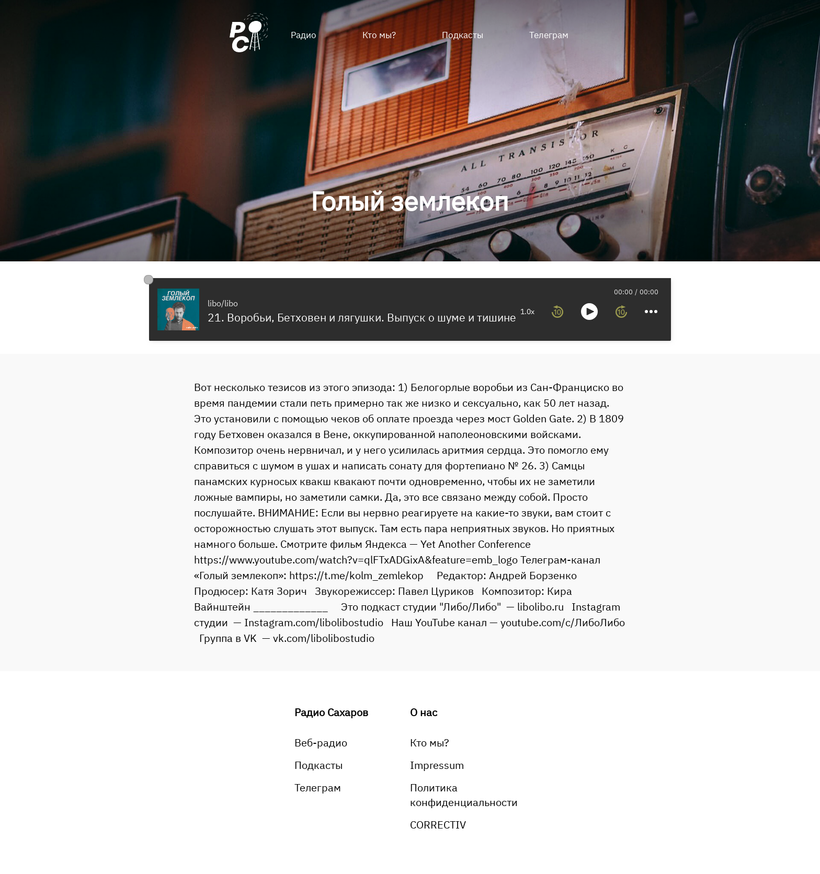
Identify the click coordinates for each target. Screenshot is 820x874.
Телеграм (548, 35)
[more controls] (651, 311)
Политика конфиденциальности (464, 794)
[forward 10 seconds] (621, 311)
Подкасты (462, 35)
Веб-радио (320, 742)
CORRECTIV (438, 825)
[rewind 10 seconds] (557, 311)
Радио (303, 35)
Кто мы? (379, 35)
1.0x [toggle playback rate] (527, 311)
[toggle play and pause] (589, 311)
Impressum (437, 765)
